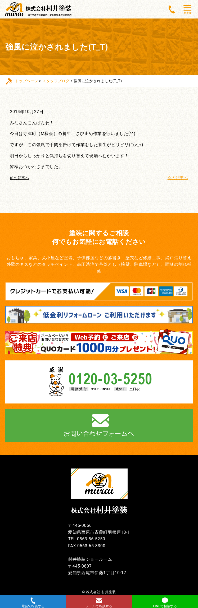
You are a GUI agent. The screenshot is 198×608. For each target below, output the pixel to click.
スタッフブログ (55, 81)
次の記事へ (177, 177)
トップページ (26, 81)
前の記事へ (19, 178)
